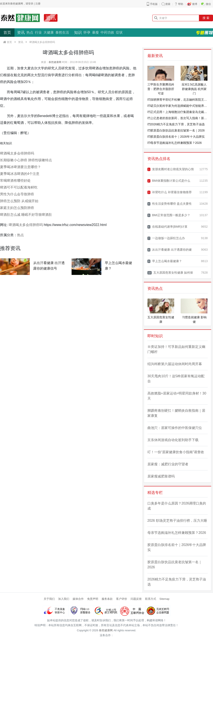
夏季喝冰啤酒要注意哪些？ (20, 167)
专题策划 (204, 32)
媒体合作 (78, 598)
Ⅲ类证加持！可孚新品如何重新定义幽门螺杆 (176, 349)
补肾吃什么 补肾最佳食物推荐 (169, 192)
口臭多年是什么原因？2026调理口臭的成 (176, 506)
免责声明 (92, 598)
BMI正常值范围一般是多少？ (168, 215)
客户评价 (121, 598)
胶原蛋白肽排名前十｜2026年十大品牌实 (176, 136)
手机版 (154, 4)
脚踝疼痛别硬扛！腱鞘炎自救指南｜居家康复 (176, 413)
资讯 (51, 18)
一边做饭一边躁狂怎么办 (166, 238)
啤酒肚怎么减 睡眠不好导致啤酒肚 (26, 214)
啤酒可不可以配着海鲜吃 (18, 187)
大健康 (48, 32)
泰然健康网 (55, 62)
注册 (37, 3)
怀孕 (86, 32)
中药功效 (107, 32)
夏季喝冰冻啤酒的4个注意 (19, 174)
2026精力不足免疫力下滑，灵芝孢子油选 (176, 124)
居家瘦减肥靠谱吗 (161, 476)
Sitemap (165, 598)
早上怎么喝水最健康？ (164, 261)
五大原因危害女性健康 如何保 (170, 272)
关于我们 (49, 598)
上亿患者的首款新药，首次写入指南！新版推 (177, 118)
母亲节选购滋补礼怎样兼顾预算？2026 (174, 142)
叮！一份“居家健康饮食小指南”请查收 (175, 452)
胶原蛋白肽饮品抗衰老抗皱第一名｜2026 (176, 130)
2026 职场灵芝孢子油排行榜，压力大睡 (177, 520)
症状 (119, 32)
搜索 (167, 4)
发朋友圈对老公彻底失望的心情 (170, 169)
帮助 (180, 4)
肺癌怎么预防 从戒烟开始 (19, 201)
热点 (29, 32)
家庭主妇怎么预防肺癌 (17, 208)
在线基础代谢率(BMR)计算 (167, 227)
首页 (7, 32)
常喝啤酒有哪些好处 (15, 180)
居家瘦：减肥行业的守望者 (167, 464)
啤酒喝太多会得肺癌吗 (17, 153)
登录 (30, 3)
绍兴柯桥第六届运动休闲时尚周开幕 (174, 364)
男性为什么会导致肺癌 (17, 194)
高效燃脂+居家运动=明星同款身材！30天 (176, 396)
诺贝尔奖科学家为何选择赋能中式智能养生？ (177, 105)
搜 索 (206, 18)
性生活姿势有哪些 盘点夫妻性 (169, 204)
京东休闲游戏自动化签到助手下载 (173, 440)
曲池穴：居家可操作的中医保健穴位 (174, 428)
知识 (78, 32)
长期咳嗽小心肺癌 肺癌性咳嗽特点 (26, 160)
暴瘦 (95, 32)
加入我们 (63, 598)
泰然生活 (62, 32)
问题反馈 (136, 598)
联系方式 (150, 598)
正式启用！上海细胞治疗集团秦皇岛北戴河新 (177, 112)
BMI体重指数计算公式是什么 (168, 181)
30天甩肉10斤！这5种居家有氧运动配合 (176, 378)
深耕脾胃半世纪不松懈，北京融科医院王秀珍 (177, 99)
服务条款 (107, 598)
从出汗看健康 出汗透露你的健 (169, 249)
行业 (38, 32)
